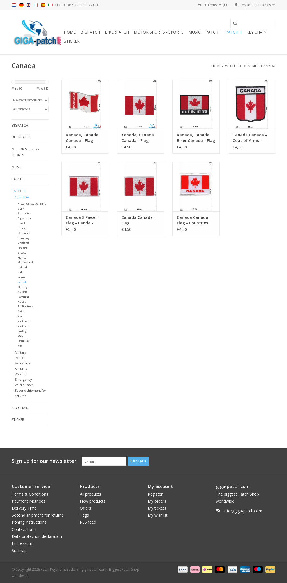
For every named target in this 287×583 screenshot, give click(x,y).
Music (194, 32)
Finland (23, 248)
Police (19, 358)
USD (77, 5)
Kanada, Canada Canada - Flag (82, 137)
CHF (96, 5)
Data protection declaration (37, 536)
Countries (249, 66)
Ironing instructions (29, 522)
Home (70, 32)
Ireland (22, 267)
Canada (268, 66)
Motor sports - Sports (159, 32)
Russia (22, 301)
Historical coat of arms (32, 203)
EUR (58, 5)
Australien (24, 213)
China (22, 228)
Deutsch (21, 5)
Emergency (23, 379)
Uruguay (23, 341)
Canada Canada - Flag (138, 220)
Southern (24, 321)
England (23, 243)
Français (36, 5)
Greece (22, 252)
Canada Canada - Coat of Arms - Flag (250, 137)
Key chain (256, 32)
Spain (21, 316)
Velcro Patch (24, 385)
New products (92, 501)
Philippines (25, 306)
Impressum (22, 543)
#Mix (21, 208)
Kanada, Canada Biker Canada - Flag (196, 137)
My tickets (157, 508)
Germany (23, 238)
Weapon (21, 374)
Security (21, 368)
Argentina (24, 218)
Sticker (72, 41)
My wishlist (158, 515)
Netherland (25, 262)
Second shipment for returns (38, 515)
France (22, 257)
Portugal (23, 297)
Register (155, 494)
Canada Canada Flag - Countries (192, 220)
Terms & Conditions (30, 494)
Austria (22, 292)
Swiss (21, 311)
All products (90, 494)
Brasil (21, 223)
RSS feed (88, 522)
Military (20, 352)
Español (43, 5)
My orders (157, 501)
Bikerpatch (117, 32)
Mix (20, 345)
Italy (20, 272)
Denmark (24, 233)
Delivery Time (24, 508)
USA (20, 336)
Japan (21, 277)
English (28, 5)
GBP (68, 5)
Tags (84, 515)
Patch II (233, 32)
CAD (87, 5)
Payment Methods (28, 501)
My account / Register (255, 5)
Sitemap (19, 550)
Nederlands (14, 5)
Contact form (24, 529)
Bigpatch (90, 32)
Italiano (50, 5)
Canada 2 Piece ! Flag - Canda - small (82, 220)
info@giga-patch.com (243, 511)
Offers (85, 508)
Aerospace (23, 363)
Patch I (213, 32)
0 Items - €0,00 (213, 5)
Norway (22, 287)
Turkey (22, 331)
